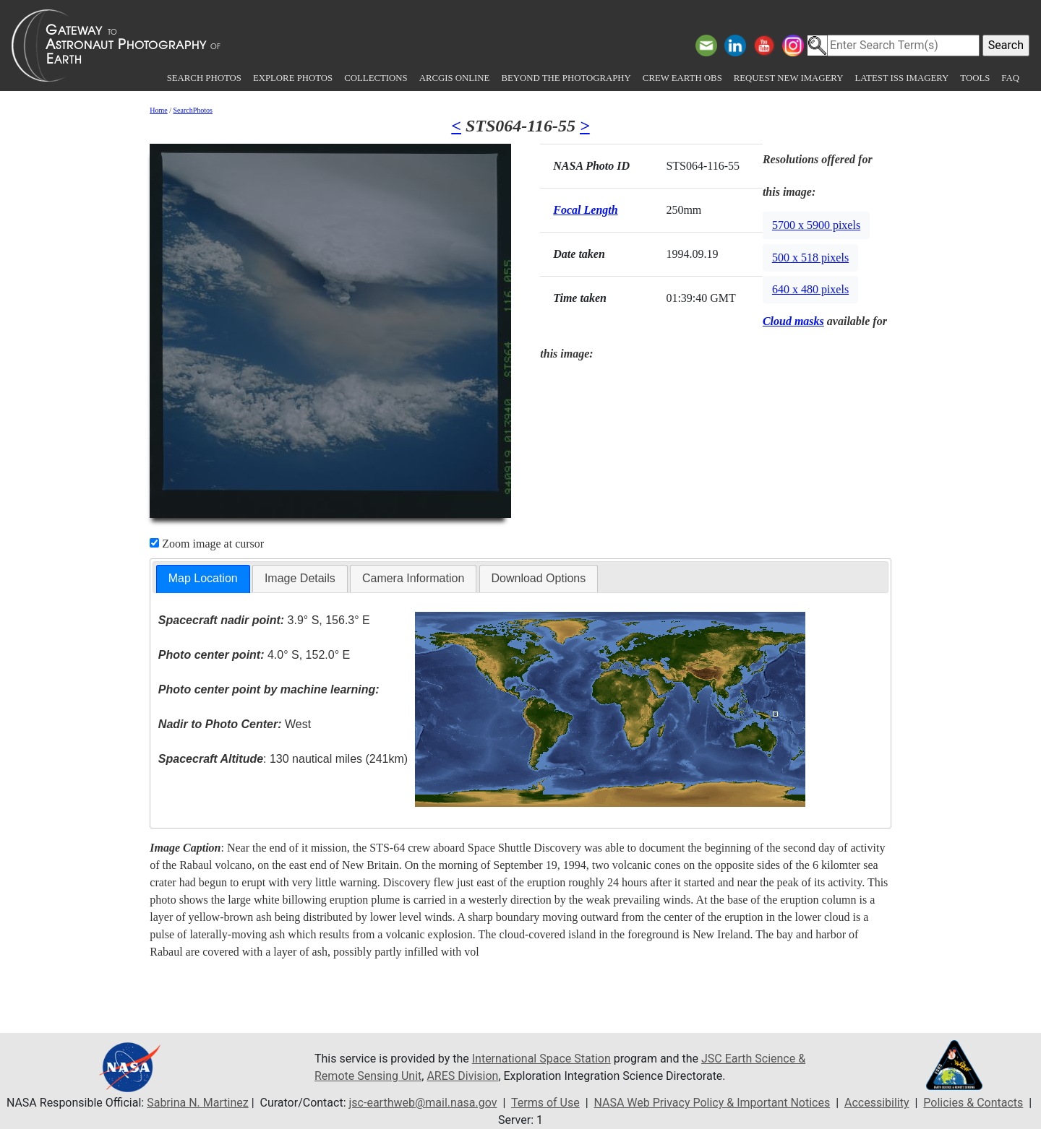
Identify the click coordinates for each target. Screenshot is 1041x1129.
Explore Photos (293, 78)
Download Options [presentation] (539, 578)
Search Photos (204, 78)
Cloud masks (793, 321)
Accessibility (876, 1102)
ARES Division (462, 1076)
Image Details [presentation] (300, 578)
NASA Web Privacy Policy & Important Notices (712, 1102)
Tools (975, 78)
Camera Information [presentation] (413, 578)
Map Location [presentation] (203, 578)
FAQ (1010, 78)
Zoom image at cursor (207, 543)
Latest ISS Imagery (901, 78)
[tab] (203, 579)
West (234, 724)
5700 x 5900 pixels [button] (816, 225)
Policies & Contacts (973, 1102)
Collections (375, 78)
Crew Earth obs (682, 78)
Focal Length (585, 210)
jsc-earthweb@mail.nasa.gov (423, 1102)
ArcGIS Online (454, 78)
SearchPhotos (193, 110)
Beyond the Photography (565, 78)
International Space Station (541, 1058)
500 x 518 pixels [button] (810, 257)
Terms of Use (545, 1102)
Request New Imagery (789, 78)
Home (158, 110)
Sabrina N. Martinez (197, 1102)
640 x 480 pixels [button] (810, 289)
